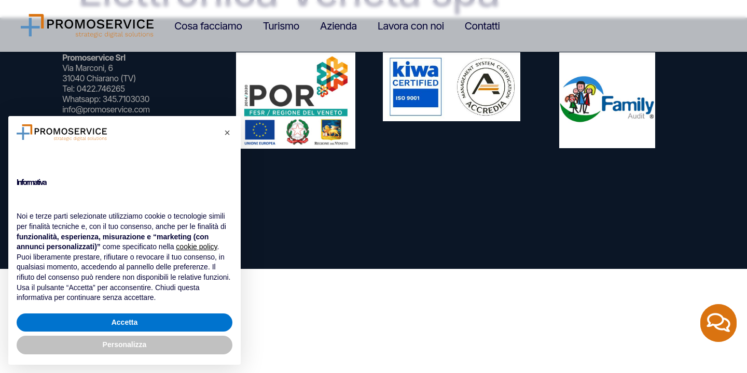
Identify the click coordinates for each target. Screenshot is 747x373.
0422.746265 (100, 88)
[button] (227, 132)
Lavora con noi (411, 26)
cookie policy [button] (196, 246)
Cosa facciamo (208, 26)
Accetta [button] (125, 322)
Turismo (280, 26)
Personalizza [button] (125, 344)
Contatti (482, 26)
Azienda (338, 26)
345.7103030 (125, 99)
